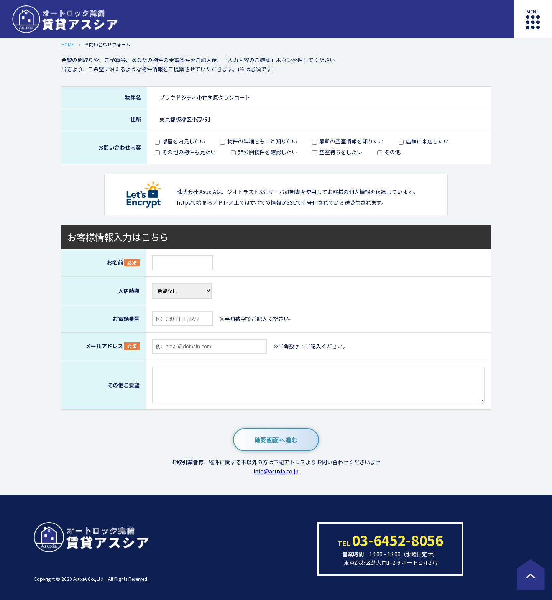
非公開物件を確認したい (267, 152)
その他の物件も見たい (189, 152)
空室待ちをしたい (340, 152)
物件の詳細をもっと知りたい (262, 141)
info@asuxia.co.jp (276, 471)
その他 (392, 152)
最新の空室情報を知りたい (351, 141)
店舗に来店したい (427, 141)
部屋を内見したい (183, 141)
